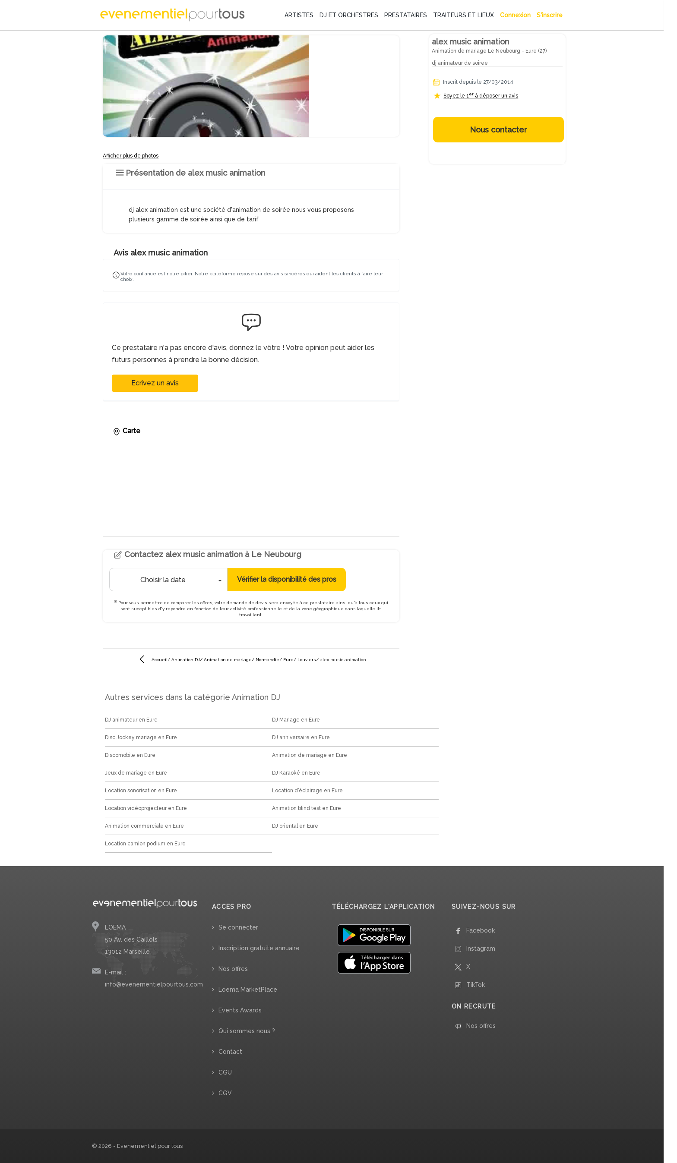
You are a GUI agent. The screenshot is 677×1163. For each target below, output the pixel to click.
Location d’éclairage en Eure (307, 791)
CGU (225, 1072)
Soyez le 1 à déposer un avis (480, 95)
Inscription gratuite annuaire (259, 948)
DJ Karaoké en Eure (296, 773)
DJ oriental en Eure (295, 826)
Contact (230, 1051)
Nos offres (233, 968)
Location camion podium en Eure (145, 844)
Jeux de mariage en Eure (136, 773)
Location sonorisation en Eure (141, 791)
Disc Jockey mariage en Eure (141, 737)
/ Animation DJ (184, 659)
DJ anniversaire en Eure (301, 737)
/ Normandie (265, 659)
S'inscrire (550, 15)
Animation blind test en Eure (306, 808)
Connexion (515, 15)
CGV (225, 1093)
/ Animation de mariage (226, 659)
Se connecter (238, 927)
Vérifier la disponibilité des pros (286, 579)
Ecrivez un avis (155, 383)
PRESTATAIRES (405, 15)
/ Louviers (305, 659)
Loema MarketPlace (247, 989)
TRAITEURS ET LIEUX (463, 15)
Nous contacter (498, 129)
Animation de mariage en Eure (309, 755)
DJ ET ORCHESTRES (349, 15)
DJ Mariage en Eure (296, 720)
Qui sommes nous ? (246, 1030)
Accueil (160, 659)
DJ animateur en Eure (131, 720)
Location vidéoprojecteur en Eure (146, 808)
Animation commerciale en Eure (144, 826)
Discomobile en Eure (130, 755)
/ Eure (286, 659)
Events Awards (240, 1010)
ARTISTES (299, 15)
